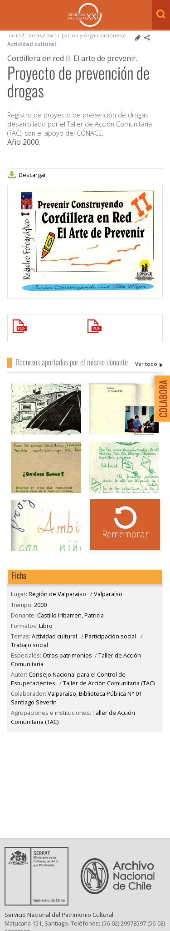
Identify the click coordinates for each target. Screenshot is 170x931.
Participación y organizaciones (83, 35)
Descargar (32, 175)
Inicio (14, 35)
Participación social (110, 636)
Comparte (146, 37)
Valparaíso (108, 594)
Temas (33, 35)
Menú (9, 15)
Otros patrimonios (67, 655)
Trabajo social (29, 645)
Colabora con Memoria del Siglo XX (160, 398)
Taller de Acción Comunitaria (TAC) (109, 683)
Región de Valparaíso (57, 594)
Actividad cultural (31, 43)
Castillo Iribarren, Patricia (149, 364)
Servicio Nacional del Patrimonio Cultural (59, 922)
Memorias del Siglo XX (85, 14)
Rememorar (125, 534)
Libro (46, 626)
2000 (40, 605)
